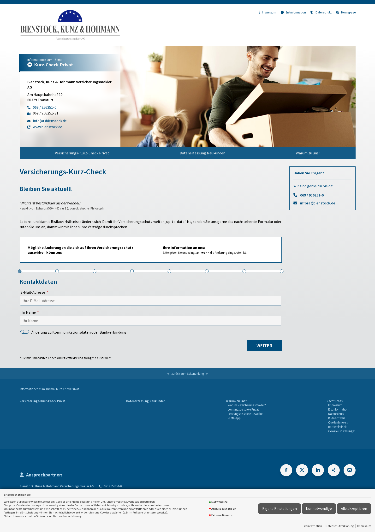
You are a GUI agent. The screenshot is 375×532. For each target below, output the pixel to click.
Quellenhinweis (338, 422)
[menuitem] (82, 153)
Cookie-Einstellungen (342, 431)
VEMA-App (234, 418)
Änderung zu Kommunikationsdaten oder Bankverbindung (73, 332)
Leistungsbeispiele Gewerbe (245, 414)
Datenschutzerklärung (340, 526)
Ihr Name (28, 312)
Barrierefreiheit (337, 427)
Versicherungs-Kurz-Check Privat (82, 153)
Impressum (364, 526)
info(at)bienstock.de (317, 203)
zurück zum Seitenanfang (187, 373)
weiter (264, 345)
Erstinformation (312, 526)
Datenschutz (321, 12)
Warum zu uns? (308, 153)
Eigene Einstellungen (279, 508)
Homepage (346, 12)
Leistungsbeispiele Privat (243, 409)
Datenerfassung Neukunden (202, 153)
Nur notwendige (319, 508)
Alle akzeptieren (354, 508)
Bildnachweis (336, 418)
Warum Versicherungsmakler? (247, 405)
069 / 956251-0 (312, 195)
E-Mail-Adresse (32, 292)
